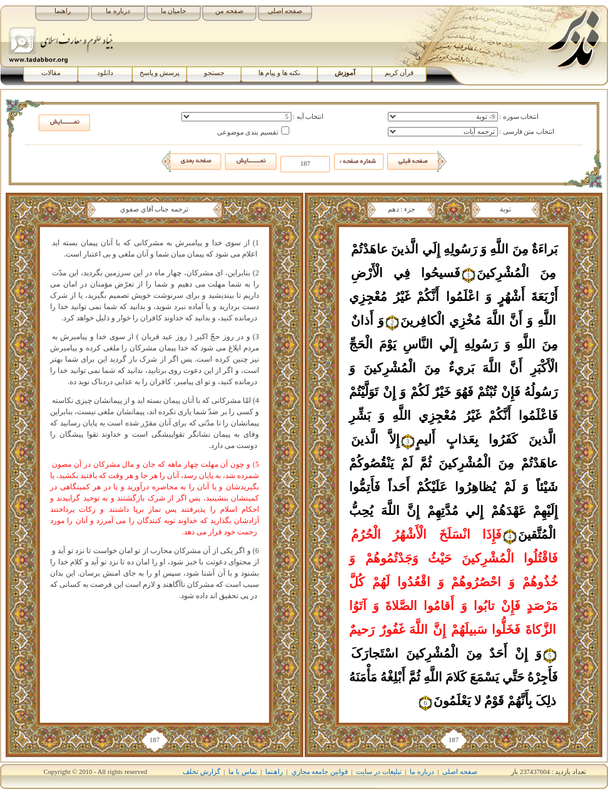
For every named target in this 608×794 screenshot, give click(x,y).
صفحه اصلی (285, 11)
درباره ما (118, 11)
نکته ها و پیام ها (279, 72)
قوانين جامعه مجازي (319, 771)
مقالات (51, 72)
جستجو (214, 72)
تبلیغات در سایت (378, 771)
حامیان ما (174, 11)
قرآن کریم (399, 72)
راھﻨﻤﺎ (274, 771)
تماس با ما (242, 771)
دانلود (105, 72)
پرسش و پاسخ (159, 72)
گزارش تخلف (201, 771)
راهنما (62, 11)
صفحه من (229, 11)
